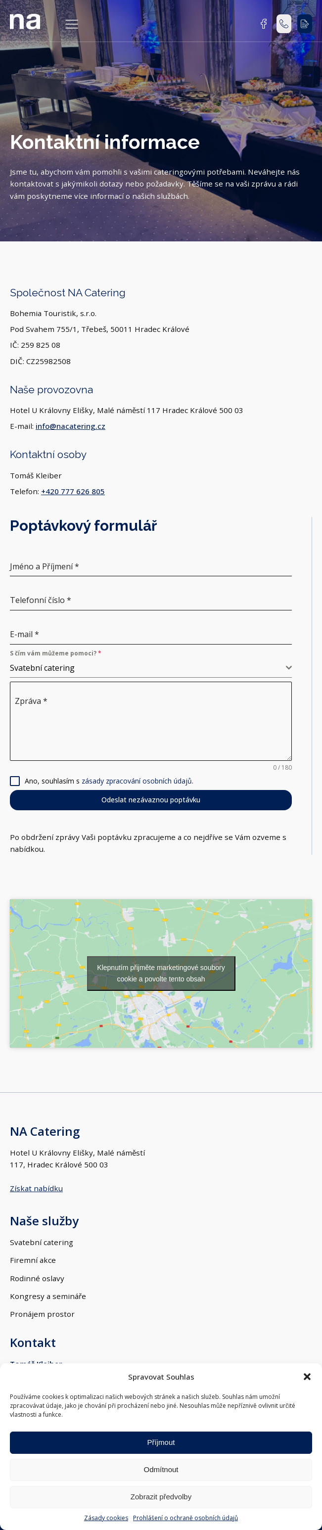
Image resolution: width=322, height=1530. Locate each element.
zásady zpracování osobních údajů (137, 781)
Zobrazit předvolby (161, 1496)
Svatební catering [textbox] (42, 667)
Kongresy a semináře (48, 1296)
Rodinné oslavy (37, 1278)
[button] (307, 1377)
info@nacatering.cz (70, 426)
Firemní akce (33, 1260)
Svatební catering (41, 1242)
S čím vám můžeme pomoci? (55, 653)
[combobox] (151, 668)
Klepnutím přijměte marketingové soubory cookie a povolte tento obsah (161, 973)
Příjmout (161, 1442)
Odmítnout (160, 1469)
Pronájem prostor (42, 1314)
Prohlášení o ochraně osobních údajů (185, 1518)
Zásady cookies (106, 1518)
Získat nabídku (36, 1188)
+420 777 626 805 (73, 491)
